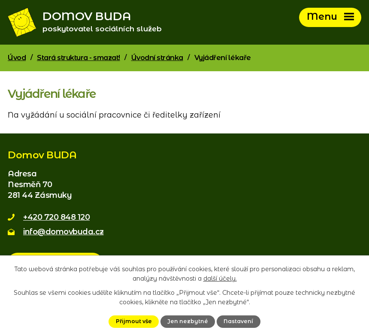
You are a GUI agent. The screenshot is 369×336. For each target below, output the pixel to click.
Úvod (17, 59)
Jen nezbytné (187, 321)
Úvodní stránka (157, 59)
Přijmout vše (134, 321)
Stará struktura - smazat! (78, 59)
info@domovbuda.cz (63, 233)
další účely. (220, 278)
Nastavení (238, 321)
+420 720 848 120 (56, 219)
